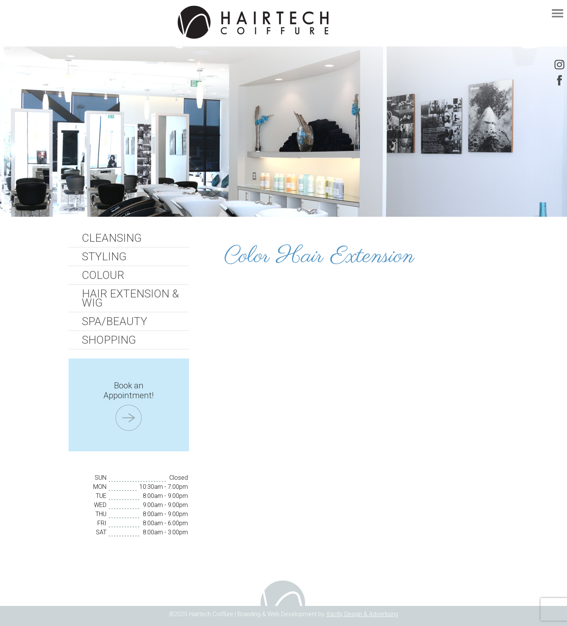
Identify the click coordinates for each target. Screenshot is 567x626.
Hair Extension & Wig (130, 298)
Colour (103, 275)
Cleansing (112, 238)
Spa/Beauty (114, 321)
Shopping (109, 339)
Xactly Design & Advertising (362, 614)
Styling (104, 256)
